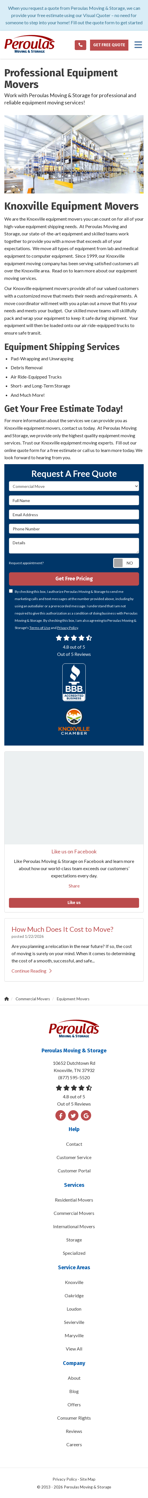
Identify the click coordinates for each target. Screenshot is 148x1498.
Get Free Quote (109, 45)
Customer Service (74, 1157)
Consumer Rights (74, 1417)
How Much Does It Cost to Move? (62, 929)
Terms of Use (39, 628)
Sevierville (74, 1322)
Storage (74, 1239)
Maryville (74, 1335)
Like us (74, 902)
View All (74, 1348)
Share (74, 885)
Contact (74, 1144)
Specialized (74, 1253)
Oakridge (74, 1295)
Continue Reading (32, 970)
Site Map (87, 1479)
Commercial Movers (74, 1213)
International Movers (74, 1226)
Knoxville (74, 1282)
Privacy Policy (67, 628)
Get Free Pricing (74, 578)
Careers (74, 1444)
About (74, 1378)
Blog (74, 1391)
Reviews (74, 1431)
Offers (74, 1404)
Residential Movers (74, 1199)
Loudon (74, 1308)
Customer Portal (74, 1170)
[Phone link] (80, 45)
